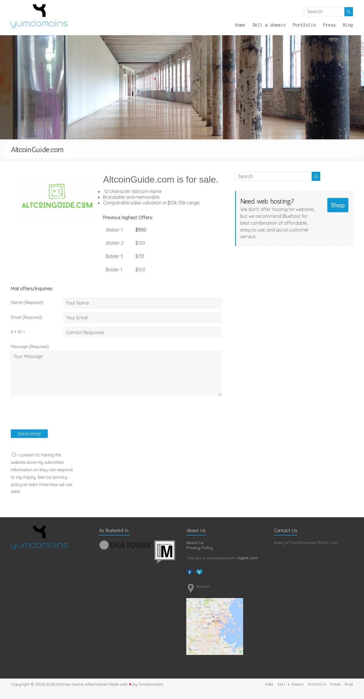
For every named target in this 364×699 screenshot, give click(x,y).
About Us (195, 542)
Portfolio (304, 25)
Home (240, 25)
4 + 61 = (18, 331)
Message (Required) (30, 346)
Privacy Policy (199, 547)
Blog (348, 25)
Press (329, 25)
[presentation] (54, 418)
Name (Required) (27, 302)
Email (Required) (26, 317)
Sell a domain (269, 25)
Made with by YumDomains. (136, 684)
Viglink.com (247, 558)
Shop (338, 205)
